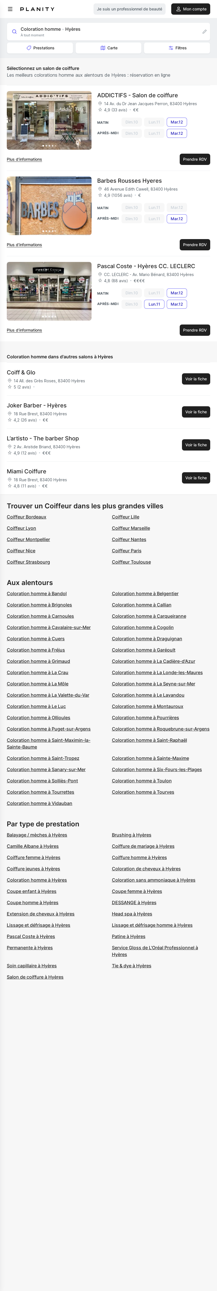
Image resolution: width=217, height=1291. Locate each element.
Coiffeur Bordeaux (26, 517)
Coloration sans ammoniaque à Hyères (154, 880)
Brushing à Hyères (131, 835)
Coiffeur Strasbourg (28, 562)
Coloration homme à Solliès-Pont (42, 781)
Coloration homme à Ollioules (38, 717)
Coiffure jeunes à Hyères (33, 868)
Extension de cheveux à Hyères (41, 914)
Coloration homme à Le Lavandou (148, 695)
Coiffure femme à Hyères (33, 857)
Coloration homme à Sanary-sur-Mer (46, 769)
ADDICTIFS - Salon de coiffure (137, 95)
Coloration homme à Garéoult (143, 650)
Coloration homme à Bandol (37, 593)
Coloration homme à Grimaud (38, 661)
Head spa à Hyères (132, 914)
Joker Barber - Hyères (37, 405)
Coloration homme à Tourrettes (40, 792)
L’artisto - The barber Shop (43, 438)
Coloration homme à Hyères (37, 880)
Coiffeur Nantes (129, 539)
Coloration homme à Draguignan (147, 638)
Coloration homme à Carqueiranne (149, 616)
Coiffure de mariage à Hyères (143, 846)
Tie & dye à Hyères (131, 965)
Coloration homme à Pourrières (145, 717)
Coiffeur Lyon (21, 528)
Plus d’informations (24, 159)
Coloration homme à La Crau (37, 672)
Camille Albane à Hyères (33, 846)
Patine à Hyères (129, 936)
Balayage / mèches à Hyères (37, 835)
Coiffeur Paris (127, 550)
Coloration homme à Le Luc (36, 706)
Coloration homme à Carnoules (40, 616)
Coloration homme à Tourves (143, 792)
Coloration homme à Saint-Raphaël (149, 740)
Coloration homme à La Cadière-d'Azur (153, 661)
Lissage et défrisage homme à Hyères (152, 925)
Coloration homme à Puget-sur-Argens (49, 729)
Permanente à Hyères (30, 947)
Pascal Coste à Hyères (31, 936)
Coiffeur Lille (125, 517)
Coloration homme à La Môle (37, 684)
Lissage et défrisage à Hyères (38, 925)
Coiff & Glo (21, 372)
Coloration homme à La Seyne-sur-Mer (153, 684)
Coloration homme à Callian (142, 605)
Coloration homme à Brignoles (39, 605)
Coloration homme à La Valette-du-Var (48, 695)
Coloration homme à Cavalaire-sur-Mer (49, 627)
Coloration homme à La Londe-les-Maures (157, 672)
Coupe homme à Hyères (32, 902)
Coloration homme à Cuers (36, 638)
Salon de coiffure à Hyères (35, 977)
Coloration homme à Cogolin (143, 627)
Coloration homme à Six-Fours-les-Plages (157, 769)
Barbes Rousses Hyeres (129, 180)
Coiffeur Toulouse (131, 562)
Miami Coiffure (26, 471)
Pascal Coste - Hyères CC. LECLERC (146, 266)
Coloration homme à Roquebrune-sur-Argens (161, 729)
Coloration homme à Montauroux (147, 706)
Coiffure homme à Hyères (139, 857)
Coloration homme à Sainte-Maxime (150, 758)
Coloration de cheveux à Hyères (146, 868)
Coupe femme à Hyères (137, 891)
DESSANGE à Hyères (134, 902)
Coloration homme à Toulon (142, 781)
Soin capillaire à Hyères (32, 965)
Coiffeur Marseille (131, 528)
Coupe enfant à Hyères (32, 891)
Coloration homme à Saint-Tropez (43, 758)
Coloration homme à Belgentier (145, 593)
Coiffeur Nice (21, 550)
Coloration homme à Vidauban (39, 803)
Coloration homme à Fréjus (36, 650)
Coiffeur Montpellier (28, 539)
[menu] (10, 9)
